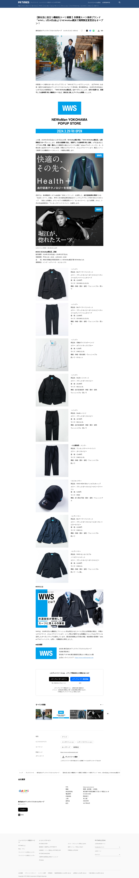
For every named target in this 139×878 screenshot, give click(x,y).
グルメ (90, 6)
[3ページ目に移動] (102, 704)
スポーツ (96, 6)
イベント (64, 737)
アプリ (40, 6)
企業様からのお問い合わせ (79, 873)
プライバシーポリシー (30, 873)
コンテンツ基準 (42, 873)
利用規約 (50, 873)
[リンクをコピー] (101, 30)
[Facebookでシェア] (90, 30)
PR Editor (41, 860)
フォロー (23, 809)
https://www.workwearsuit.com (84, 657)
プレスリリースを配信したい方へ (26, 855)
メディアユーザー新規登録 (80, 679)
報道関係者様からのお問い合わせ (63, 873)
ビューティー (55, 6)
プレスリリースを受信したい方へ (26, 852)
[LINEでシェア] (93, 30)
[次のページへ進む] (107, 713)
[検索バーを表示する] (119, 2)
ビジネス (83, 6)
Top (19, 6)
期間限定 (76, 747)
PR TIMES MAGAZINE (44, 853)
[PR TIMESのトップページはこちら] (39, 2)
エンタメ (46, 6)
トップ (21, 772)
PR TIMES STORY (43, 843)
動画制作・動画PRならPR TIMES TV (48, 847)
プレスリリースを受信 (94, 2)
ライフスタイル (74, 6)
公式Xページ (98, 851)
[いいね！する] (81, 30)
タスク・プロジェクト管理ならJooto (77, 843)
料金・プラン (21, 849)
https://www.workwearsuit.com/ (69, 752)
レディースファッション (85, 742)
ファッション (64, 6)
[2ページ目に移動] (101, 704)
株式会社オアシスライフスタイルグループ (48, 772)
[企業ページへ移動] (24, 792)
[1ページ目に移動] (100, 704)
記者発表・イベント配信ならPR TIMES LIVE (50, 850)
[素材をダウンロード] (98, 30)
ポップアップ (66, 747)
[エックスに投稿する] (87, 30)
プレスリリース (30, 772)
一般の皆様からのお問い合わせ (96, 873)
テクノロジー (26, 6)
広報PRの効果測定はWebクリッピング (48, 857)
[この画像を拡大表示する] (44, 714)
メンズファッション (68, 742)
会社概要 (20, 873)
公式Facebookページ (100, 843)
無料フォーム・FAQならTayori (75, 847)
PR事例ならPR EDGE (73, 850)
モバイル (34, 6)
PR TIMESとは (21, 845)
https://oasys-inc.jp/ (88, 787)
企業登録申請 (106, 2)
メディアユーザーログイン (59, 679)
